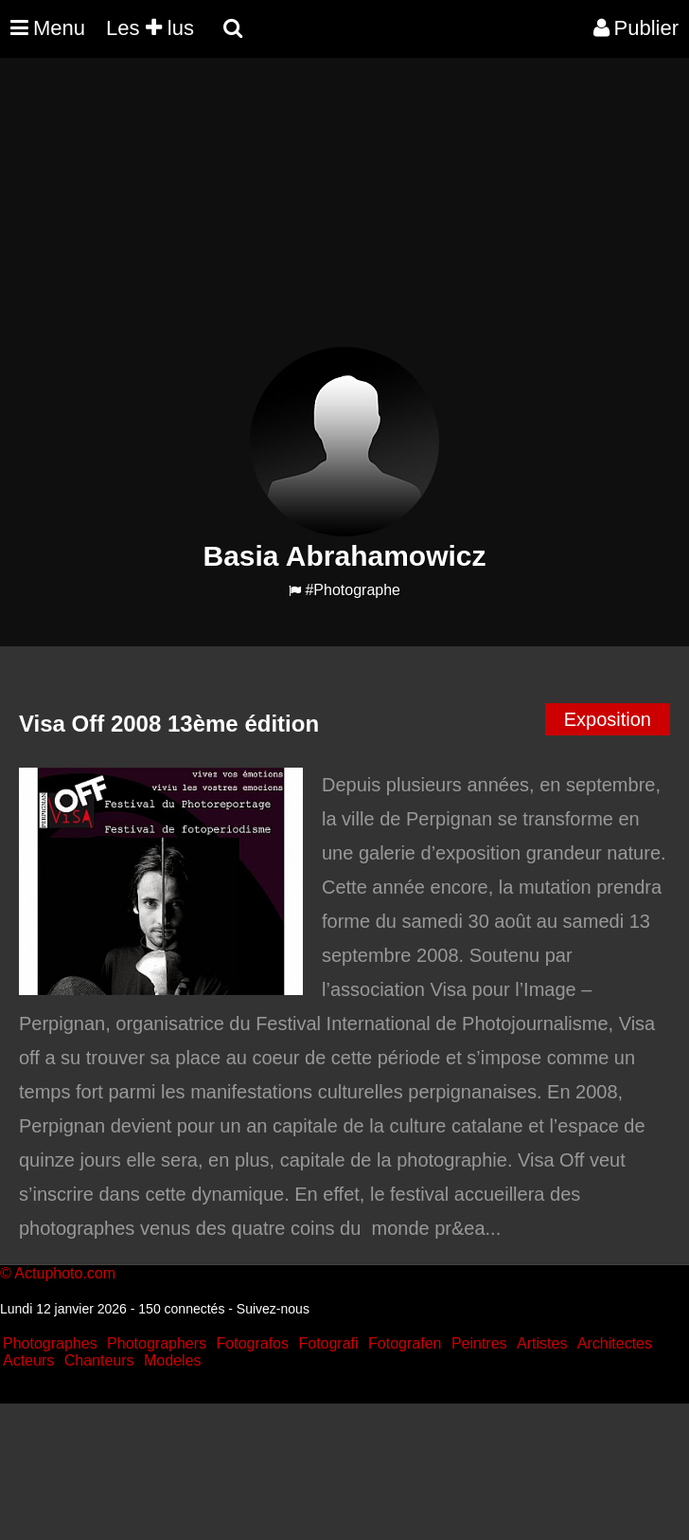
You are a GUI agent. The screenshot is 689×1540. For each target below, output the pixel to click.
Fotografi (328, 1343)
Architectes (614, 1343)
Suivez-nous (273, 1308)
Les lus (150, 28)
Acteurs (28, 1360)
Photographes (50, 1343)
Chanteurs (99, 1360)
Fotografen (404, 1343)
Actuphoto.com (64, 1273)
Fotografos (253, 1343)
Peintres (479, 1343)
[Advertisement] (344, 214)
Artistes (542, 1343)
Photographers (156, 1343)
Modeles (172, 1360)
